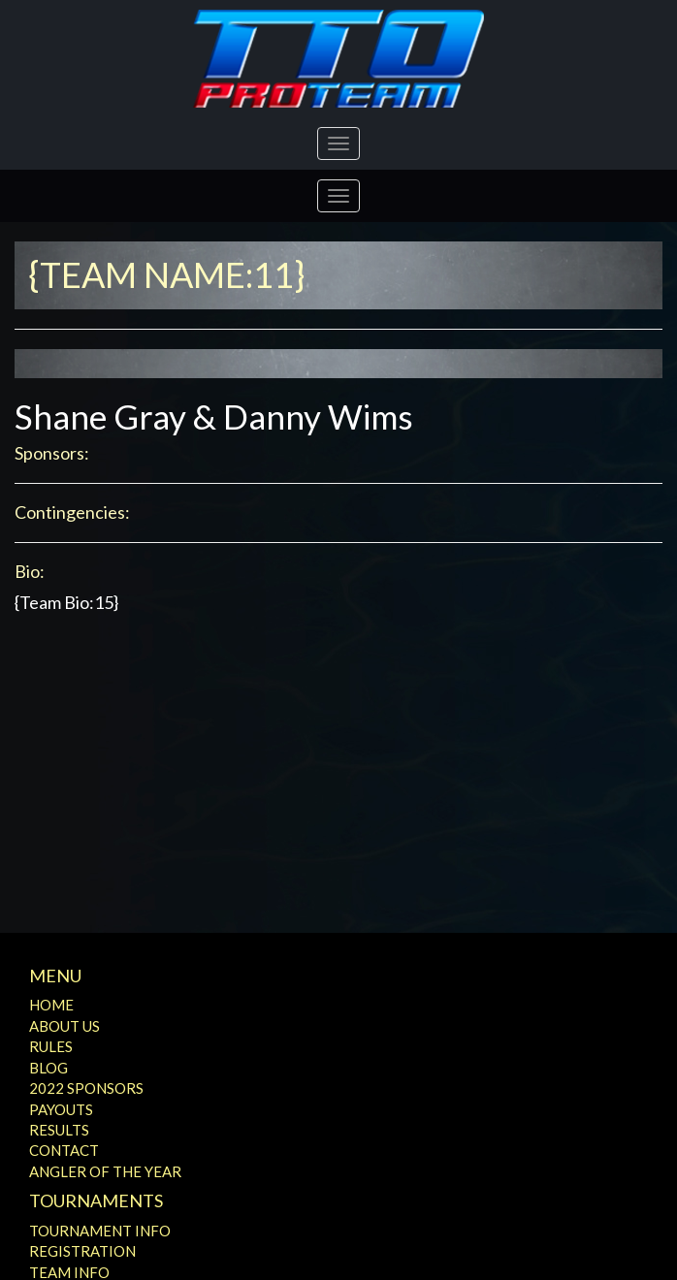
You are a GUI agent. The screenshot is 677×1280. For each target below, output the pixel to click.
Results (59, 1129)
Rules (51, 1046)
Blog (48, 1067)
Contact (64, 1150)
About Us (64, 1026)
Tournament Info (100, 1230)
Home (51, 1004)
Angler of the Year (105, 1171)
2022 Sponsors (86, 1088)
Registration (82, 1251)
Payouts (61, 1109)
